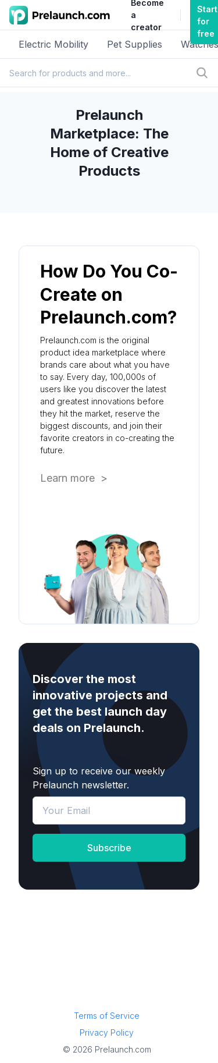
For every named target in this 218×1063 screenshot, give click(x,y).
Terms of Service (107, 1016)
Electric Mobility (53, 44)
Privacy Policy (107, 1032)
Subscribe (109, 848)
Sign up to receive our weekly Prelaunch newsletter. (99, 778)
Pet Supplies (134, 44)
